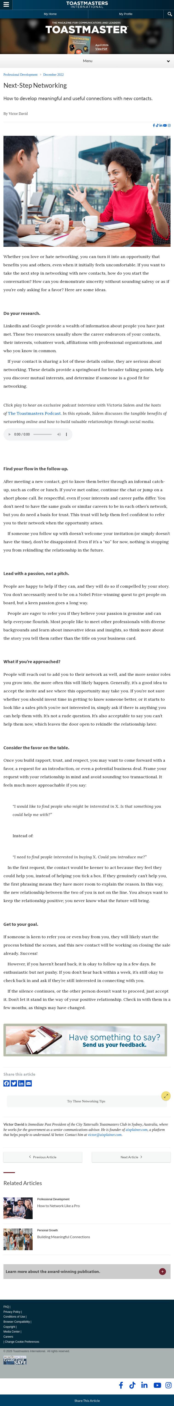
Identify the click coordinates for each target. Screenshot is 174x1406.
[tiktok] (157, 125)
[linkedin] (161, 125)
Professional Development (20, 74)
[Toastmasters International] (87, 4)
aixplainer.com (137, 1130)
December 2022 (53, 74)
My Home (50, 14)
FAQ (6, 1306)
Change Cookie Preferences (22, 1341)
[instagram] (169, 125)
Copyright (9, 1326)
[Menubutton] (6, 5)
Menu (87, 60)
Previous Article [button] (42, 1157)
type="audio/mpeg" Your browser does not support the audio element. (37, 434)
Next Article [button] (131, 1157)
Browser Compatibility (16, 1321)
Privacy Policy (11, 1311)
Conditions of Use (14, 1316)
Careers (8, 1336)
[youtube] (165, 125)
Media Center (11, 1331)
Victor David (18, 114)
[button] (87, 1101)
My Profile (125, 14)
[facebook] (154, 125)
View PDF (101, 48)
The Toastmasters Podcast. (35, 413)
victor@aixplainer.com (105, 1135)
